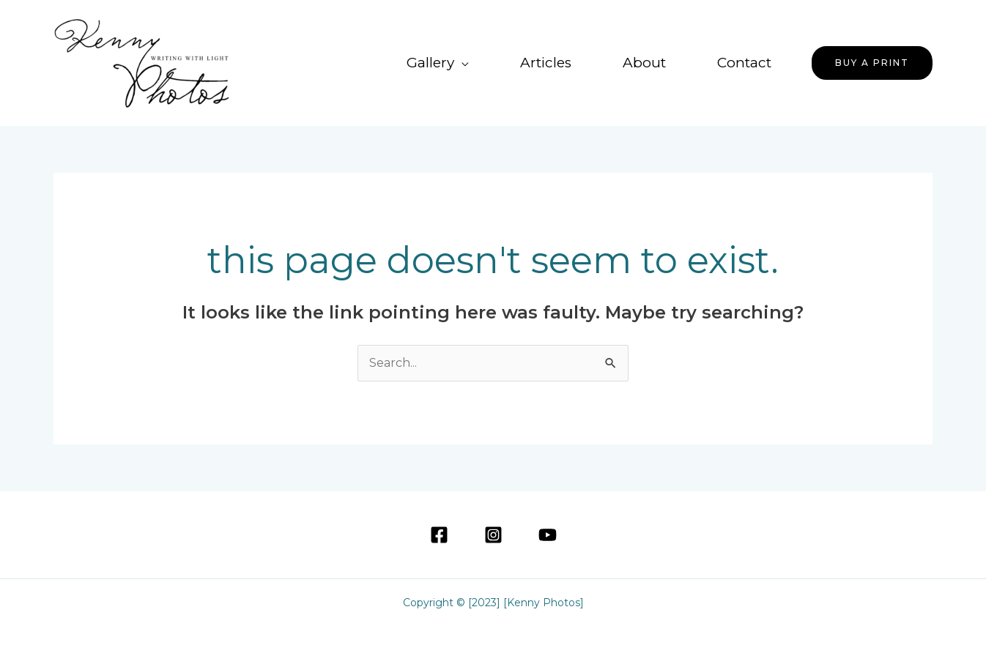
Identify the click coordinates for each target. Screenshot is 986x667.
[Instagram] (493, 535)
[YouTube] (547, 535)
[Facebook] (439, 535)
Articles (545, 62)
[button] (872, 63)
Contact (744, 62)
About (644, 62)
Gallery (430, 62)
